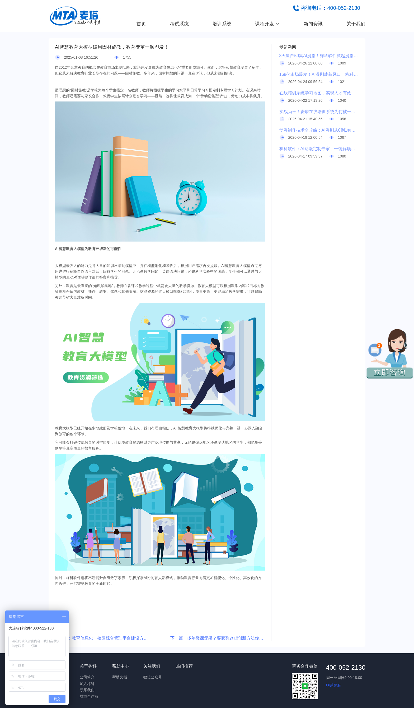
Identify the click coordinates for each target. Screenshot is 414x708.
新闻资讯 (313, 23)
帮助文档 (119, 677)
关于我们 (355, 23)
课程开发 (267, 23)
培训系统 (221, 23)
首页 (141, 23)
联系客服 (333, 685)
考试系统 (179, 23)
